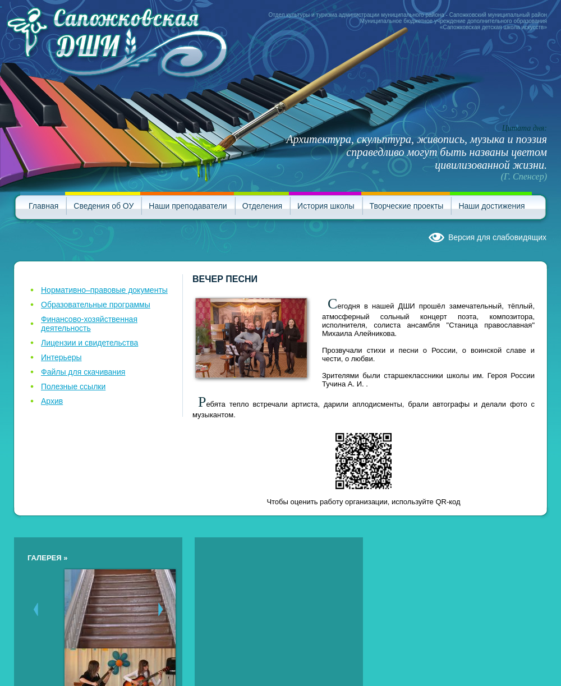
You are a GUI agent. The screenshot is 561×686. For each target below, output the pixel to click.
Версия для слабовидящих (497, 237)
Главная (43, 205)
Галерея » (47, 558)
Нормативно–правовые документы (104, 290)
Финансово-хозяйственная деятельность (89, 324)
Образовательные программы (95, 304)
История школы (325, 205)
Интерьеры (61, 357)
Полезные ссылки (73, 386)
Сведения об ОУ (103, 205)
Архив (52, 401)
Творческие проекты (407, 205)
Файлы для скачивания (83, 371)
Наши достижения (491, 205)
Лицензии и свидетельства (89, 342)
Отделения (262, 205)
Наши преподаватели (188, 205)
